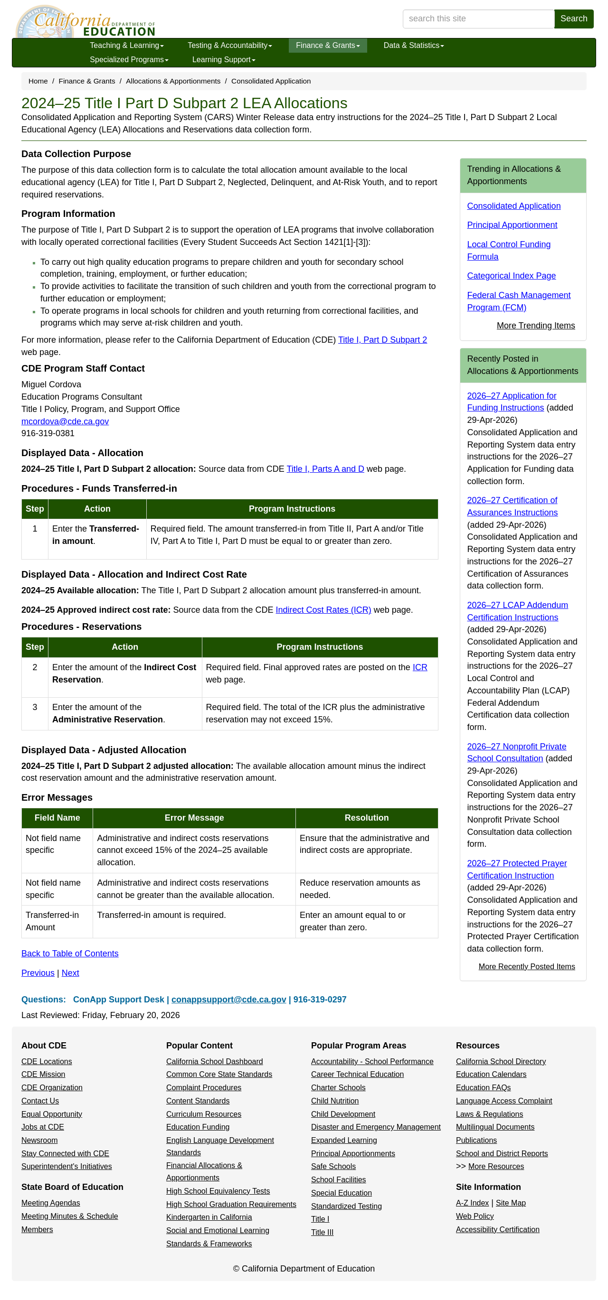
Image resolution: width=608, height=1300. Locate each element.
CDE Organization (52, 1088)
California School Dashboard (214, 1061)
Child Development (343, 1114)
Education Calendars (491, 1074)
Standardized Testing (346, 1206)
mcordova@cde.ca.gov (65, 421)
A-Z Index (472, 1203)
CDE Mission (43, 1074)
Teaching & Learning (127, 45)
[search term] (479, 18)
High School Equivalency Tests (218, 1191)
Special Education (341, 1193)
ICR (420, 667)
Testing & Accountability (230, 45)
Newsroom (39, 1140)
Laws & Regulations (489, 1114)
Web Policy (475, 1216)
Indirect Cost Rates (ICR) (323, 610)
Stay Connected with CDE (65, 1154)
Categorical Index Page (511, 276)
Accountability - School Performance (372, 1061)
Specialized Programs (129, 60)
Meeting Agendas (50, 1203)
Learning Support (224, 60)
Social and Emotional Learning (217, 1230)
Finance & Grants (328, 45)
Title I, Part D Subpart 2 (382, 340)
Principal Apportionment (512, 225)
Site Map (511, 1203)
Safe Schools (333, 1166)
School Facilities (338, 1180)
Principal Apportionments (353, 1154)
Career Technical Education (357, 1074)
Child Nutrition (335, 1101)
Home (38, 81)
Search (574, 18)
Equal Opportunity (51, 1114)
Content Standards (197, 1101)
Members (37, 1229)
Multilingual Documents (495, 1127)
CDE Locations (46, 1061)
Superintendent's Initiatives (66, 1166)
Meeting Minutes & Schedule (69, 1216)
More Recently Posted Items (527, 966)
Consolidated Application (271, 81)
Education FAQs (483, 1088)
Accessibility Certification (498, 1229)
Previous (38, 973)
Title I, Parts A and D (325, 469)
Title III (322, 1232)
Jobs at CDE (42, 1127)
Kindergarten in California (209, 1217)
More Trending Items (536, 325)
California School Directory (501, 1061)
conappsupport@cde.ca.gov (228, 999)
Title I (320, 1219)
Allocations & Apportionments (173, 81)
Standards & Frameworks (209, 1244)
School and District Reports (502, 1154)
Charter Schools (338, 1088)
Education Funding (197, 1127)
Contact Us (40, 1101)
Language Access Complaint (504, 1101)
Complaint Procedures (203, 1088)
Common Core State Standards (219, 1074)
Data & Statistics (414, 45)
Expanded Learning (344, 1140)
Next (70, 973)
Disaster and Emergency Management (376, 1127)
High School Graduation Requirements (231, 1204)
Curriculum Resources (203, 1114)
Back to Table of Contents (70, 953)
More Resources (496, 1166)
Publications (476, 1140)
